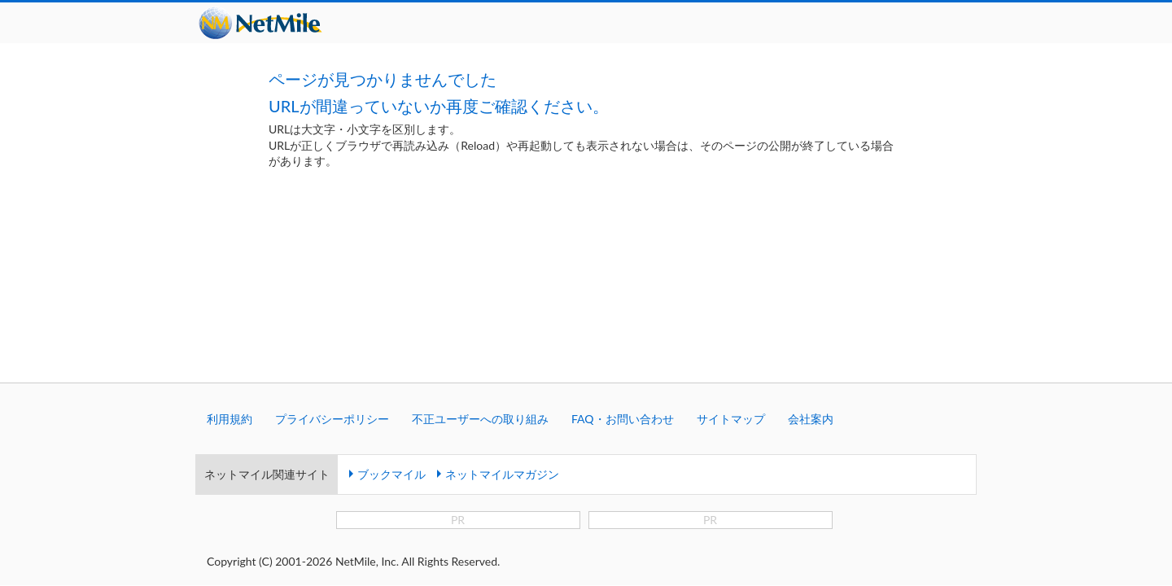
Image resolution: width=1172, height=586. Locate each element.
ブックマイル (391, 342)
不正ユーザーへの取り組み (480, 287)
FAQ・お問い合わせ (622, 287)
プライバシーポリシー (332, 287)
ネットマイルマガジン (502, 342)
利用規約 (229, 287)
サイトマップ (731, 287)
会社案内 (810, 287)
